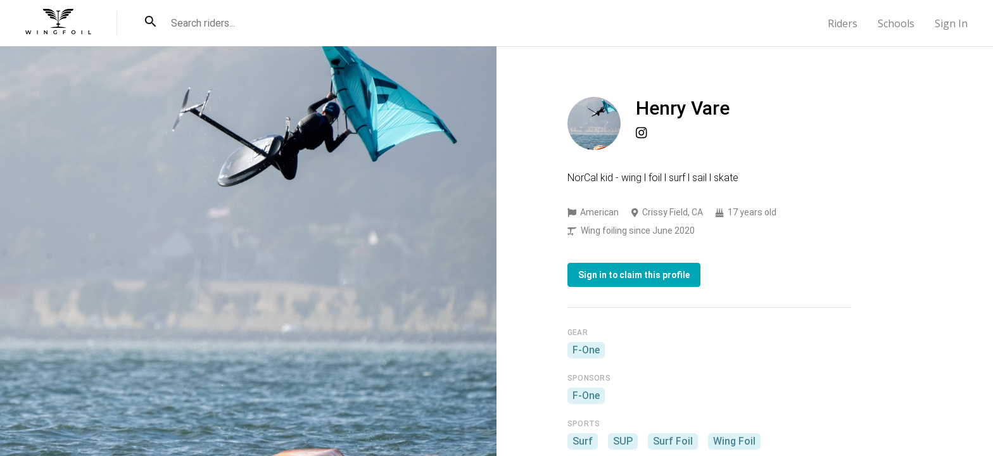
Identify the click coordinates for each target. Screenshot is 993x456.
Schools (896, 23)
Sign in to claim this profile (634, 275)
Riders (842, 23)
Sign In (951, 23)
